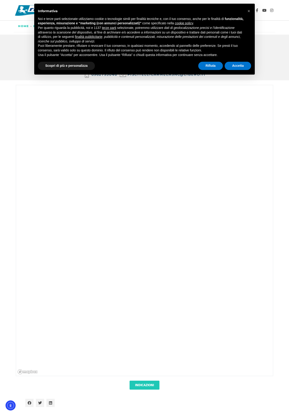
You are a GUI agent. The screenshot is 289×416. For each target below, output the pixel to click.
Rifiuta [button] (211, 65)
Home (23, 26)
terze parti (109, 28)
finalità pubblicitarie (88, 37)
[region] (144, 230)
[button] (29, 403)
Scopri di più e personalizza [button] (66, 65)
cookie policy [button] (184, 23)
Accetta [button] (238, 65)
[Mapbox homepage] (27, 371)
